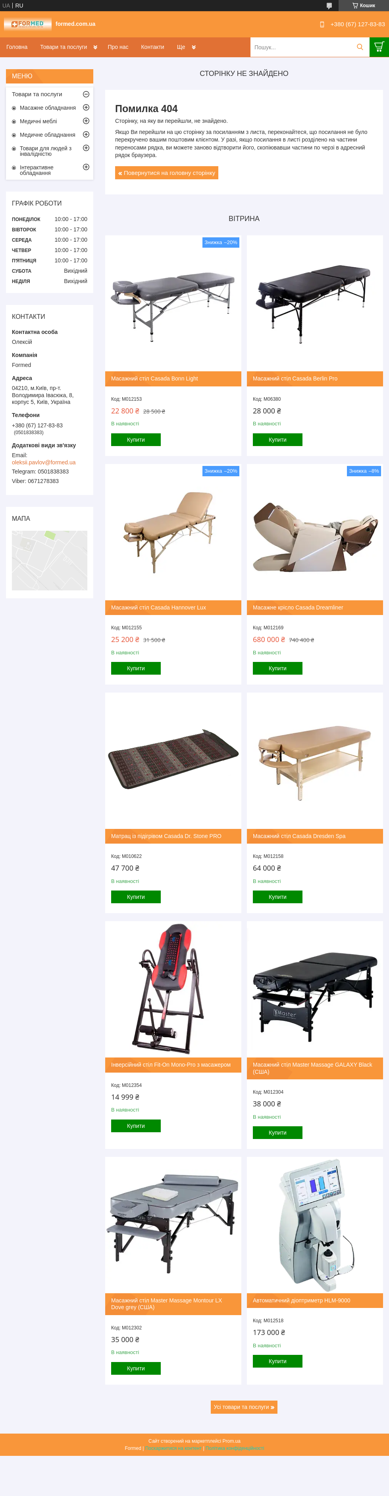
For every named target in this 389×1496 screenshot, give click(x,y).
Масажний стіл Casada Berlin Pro (295, 378)
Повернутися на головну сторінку (169, 172)
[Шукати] (360, 47)
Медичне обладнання (47, 135)
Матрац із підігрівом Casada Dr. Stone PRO (166, 836)
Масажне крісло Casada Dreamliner (298, 607)
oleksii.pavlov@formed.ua (44, 462)
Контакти (152, 47)
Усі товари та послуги (241, 1407)
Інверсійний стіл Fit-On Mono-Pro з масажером (171, 1064)
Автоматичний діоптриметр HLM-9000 (301, 1300)
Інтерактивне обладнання (37, 170)
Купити (136, 440)
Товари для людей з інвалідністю (45, 151)
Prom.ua (232, 1441)
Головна (16, 47)
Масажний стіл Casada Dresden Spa (299, 836)
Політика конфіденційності (235, 1448)
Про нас (118, 47)
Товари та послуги (63, 47)
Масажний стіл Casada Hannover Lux (158, 607)
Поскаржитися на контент (173, 1448)
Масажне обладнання (48, 108)
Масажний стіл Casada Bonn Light (154, 378)
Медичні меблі (38, 121)
